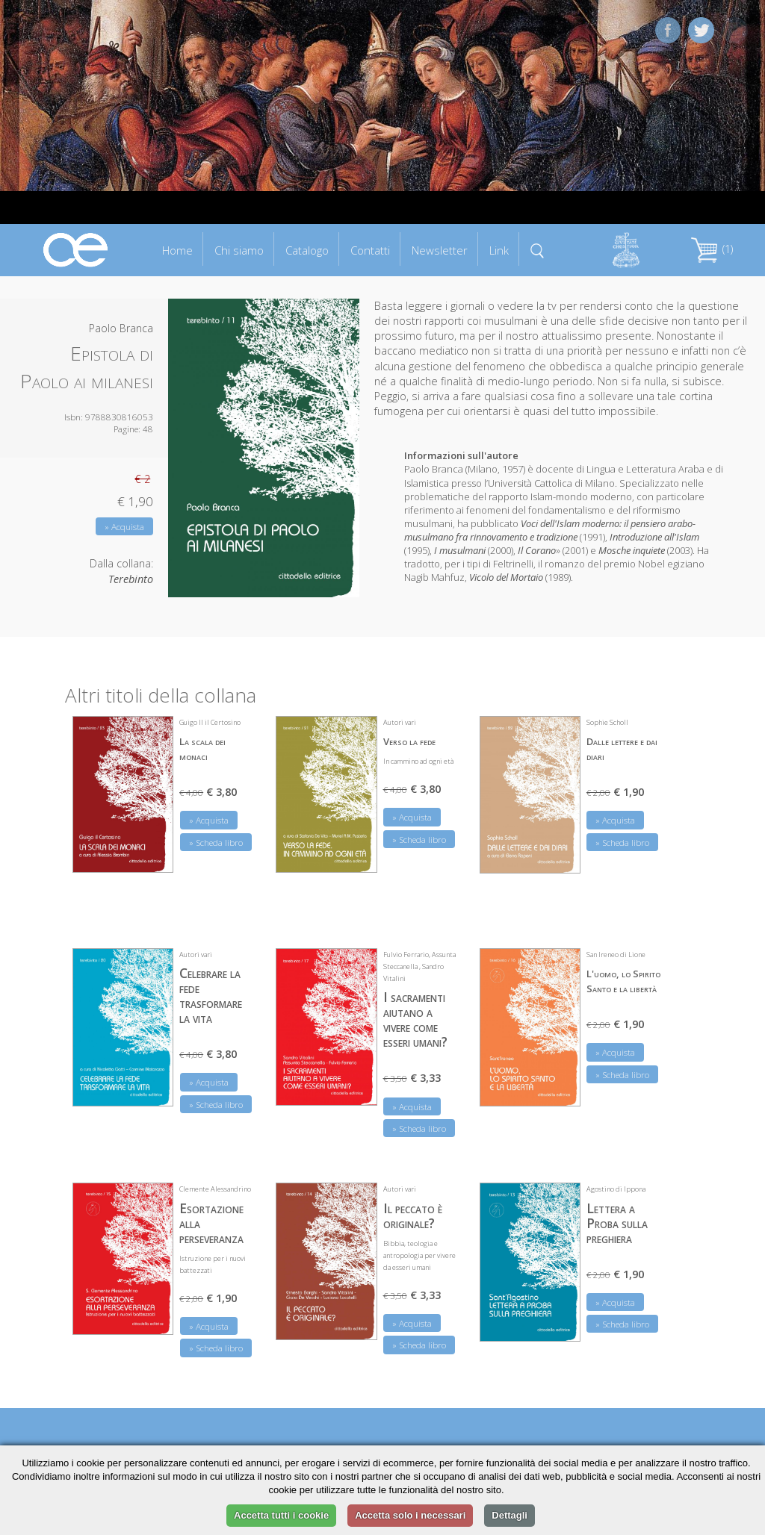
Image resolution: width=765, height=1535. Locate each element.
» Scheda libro (216, 842)
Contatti (370, 250)
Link (499, 250)
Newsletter (440, 250)
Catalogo (307, 250)
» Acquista (124, 526)
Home (177, 250)
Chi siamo (239, 250)
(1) (712, 249)
